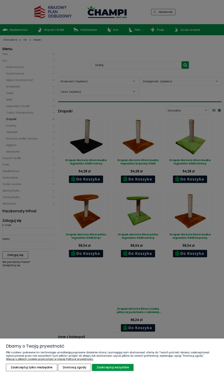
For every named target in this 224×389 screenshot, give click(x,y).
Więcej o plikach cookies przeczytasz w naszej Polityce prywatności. (49, 359)
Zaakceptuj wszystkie (113, 367)
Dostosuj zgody (74, 367)
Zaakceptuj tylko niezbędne (31, 367)
